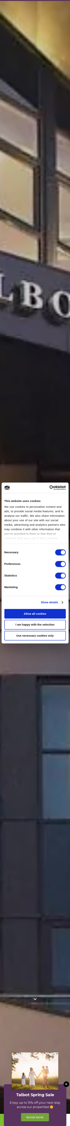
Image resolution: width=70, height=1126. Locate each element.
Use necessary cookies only (35, 635)
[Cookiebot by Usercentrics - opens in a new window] (50, 487)
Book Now (35, 1117)
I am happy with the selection (34, 624)
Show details (49, 602)
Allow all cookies (35, 613)
